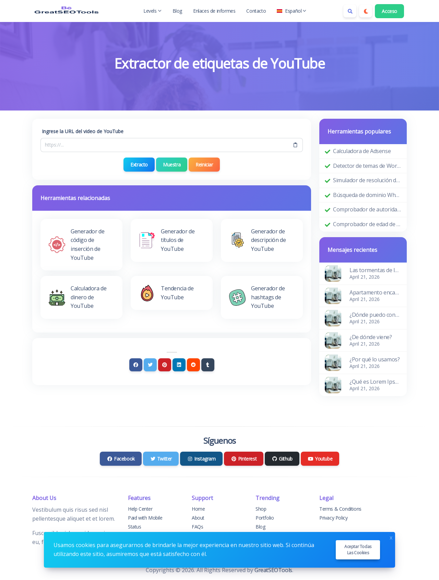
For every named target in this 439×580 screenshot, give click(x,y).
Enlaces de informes (214, 11)
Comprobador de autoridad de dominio (367, 209)
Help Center (140, 509)
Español (291, 11)
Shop (261, 509)
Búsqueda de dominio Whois (367, 195)
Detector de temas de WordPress (367, 166)
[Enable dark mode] (365, 11)
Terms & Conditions (340, 509)
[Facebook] (135, 364)
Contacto (256, 11)
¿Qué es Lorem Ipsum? (375, 381)
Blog (177, 11)
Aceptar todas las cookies (357, 550)
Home (198, 509)
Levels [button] (152, 11)
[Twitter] (150, 364)
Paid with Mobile (145, 517)
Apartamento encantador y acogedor (375, 292)
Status (134, 526)
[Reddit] (193, 364)
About (198, 517)
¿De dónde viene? (370, 337)
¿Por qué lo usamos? (374, 359)
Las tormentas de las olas (375, 270)
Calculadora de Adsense (362, 151)
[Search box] (349, 11)
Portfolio (265, 517)
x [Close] (391, 537)
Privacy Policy (333, 517)
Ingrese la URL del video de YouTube (82, 131)
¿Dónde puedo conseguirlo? (375, 314)
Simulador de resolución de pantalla (367, 180)
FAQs (197, 526)
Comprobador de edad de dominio (367, 224)
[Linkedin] (179, 364)
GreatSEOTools (273, 570)
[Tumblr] (207, 364)
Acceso (389, 11)
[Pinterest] (164, 364)
